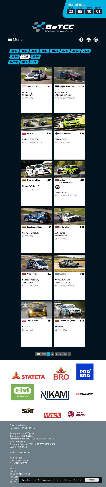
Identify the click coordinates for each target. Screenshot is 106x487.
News (13, 469)
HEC (34, 62)
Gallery (14, 479)
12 (65, 354)
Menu (15, 40)
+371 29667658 (20, 463)
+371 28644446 (27, 428)
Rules (13, 482)
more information (74, 480)
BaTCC (14, 62)
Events (13, 471)
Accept (91, 480)
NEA (24, 62)
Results (14, 477)
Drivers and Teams (20, 474)
